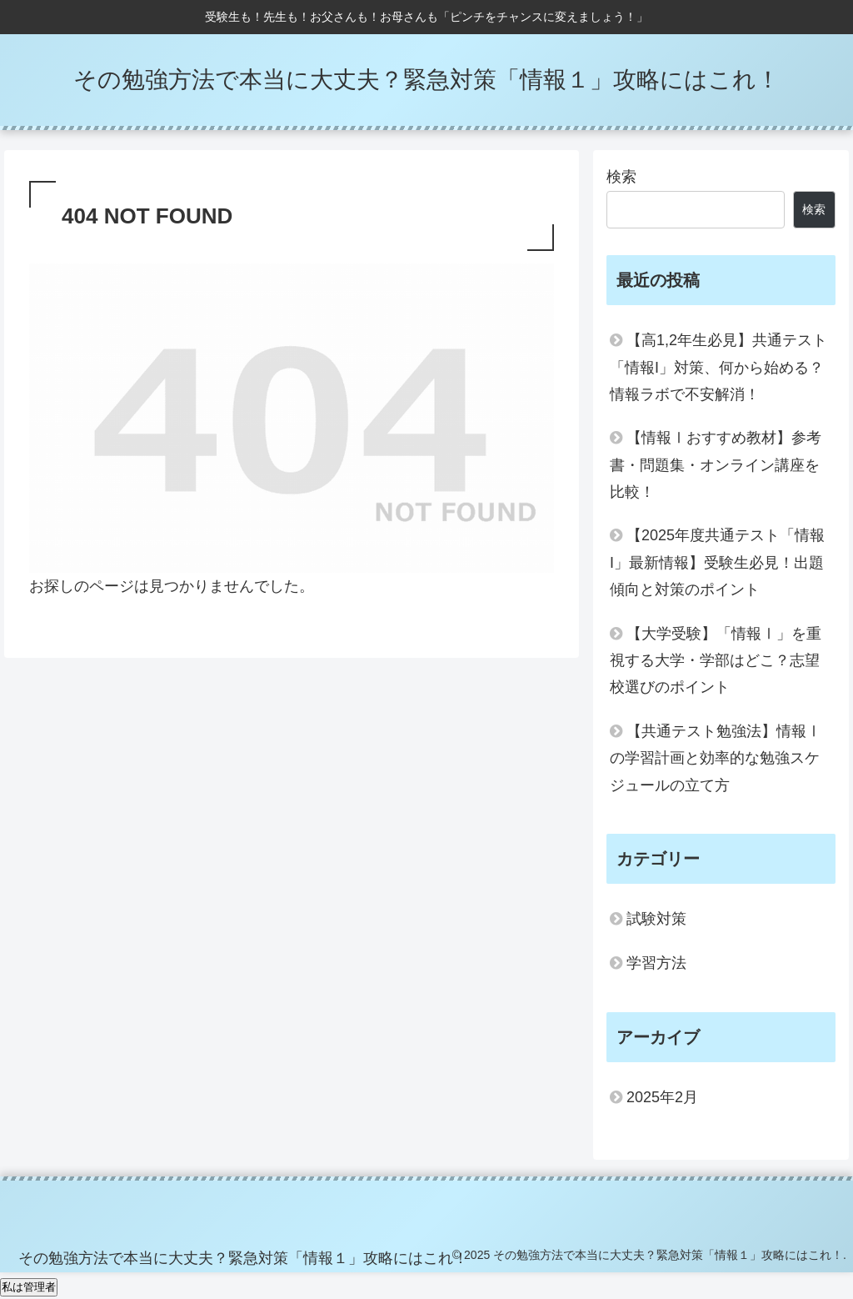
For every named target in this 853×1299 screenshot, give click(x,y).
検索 (621, 176)
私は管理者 (29, 1287)
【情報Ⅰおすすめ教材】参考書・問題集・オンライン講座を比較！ (715, 464)
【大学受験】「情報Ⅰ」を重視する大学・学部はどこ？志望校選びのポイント (715, 660)
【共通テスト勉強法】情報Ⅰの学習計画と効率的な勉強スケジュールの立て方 (715, 758)
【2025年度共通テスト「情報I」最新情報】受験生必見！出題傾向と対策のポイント (717, 562)
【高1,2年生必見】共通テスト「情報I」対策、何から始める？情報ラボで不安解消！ (718, 367)
